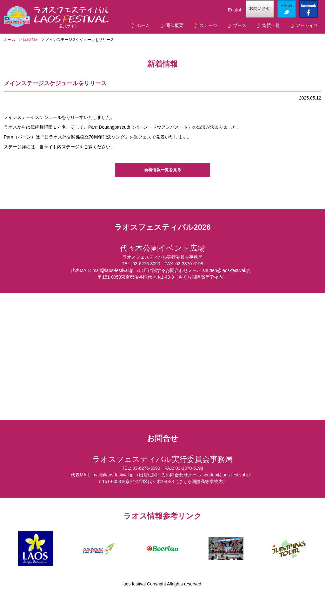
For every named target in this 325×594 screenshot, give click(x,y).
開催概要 (174, 25)
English (235, 9)
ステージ (208, 25)
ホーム (143, 25)
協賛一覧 (271, 25)
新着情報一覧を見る (162, 169)
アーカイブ (307, 25)
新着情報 (30, 39)
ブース (239, 25)
